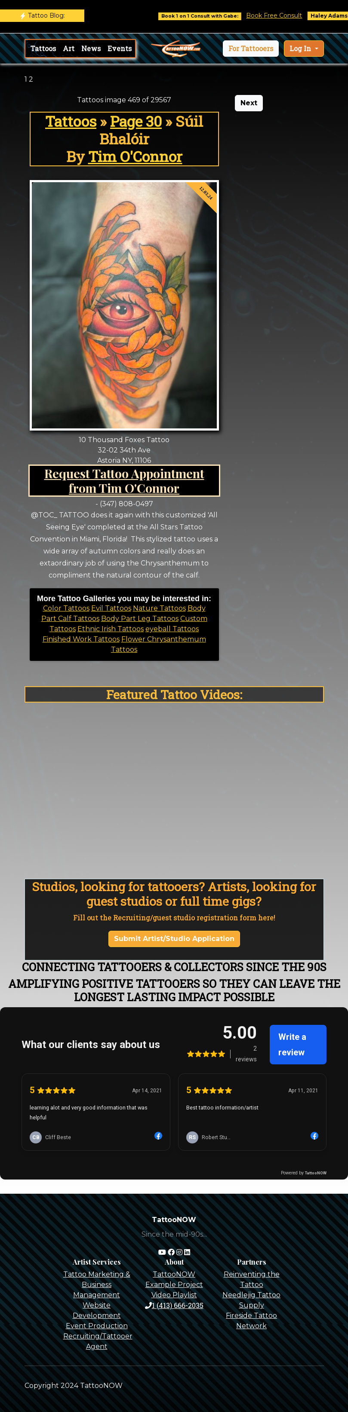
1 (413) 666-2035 (174, 1305)
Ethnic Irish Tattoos (110, 629)
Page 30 (136, 121)
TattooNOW (174, 1274)
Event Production (97, 1326)
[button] (251, 48)
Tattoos (43, 48)
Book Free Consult (281, 15)
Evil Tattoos (111, 608)
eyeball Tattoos (172, 629)
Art (68, 48)
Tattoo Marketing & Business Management (96, 1284)
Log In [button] (301, 48)
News (91, 48)
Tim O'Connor (135, 156)
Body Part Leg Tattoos (140, 618)
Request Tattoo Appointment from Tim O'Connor (124, 480)
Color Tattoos (66, 608)
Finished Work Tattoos (81, 639)
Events (120, 48)
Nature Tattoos (159, 608)
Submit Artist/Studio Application (174, 939)
